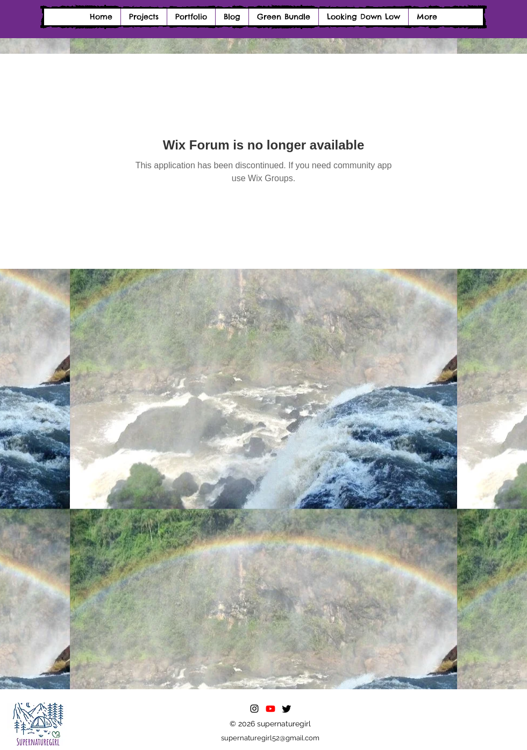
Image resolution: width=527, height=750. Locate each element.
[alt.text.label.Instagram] (254, 708)
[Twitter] (286, 708)
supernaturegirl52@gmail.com (270, 738)
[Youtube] (270, 708)
